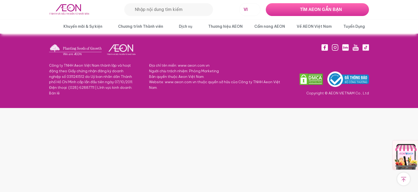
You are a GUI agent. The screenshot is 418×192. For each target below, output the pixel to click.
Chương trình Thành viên (140, 26)
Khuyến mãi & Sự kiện (82, 26)
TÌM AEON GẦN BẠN (321, 9)
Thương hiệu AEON (225, 26)
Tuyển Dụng (354, 26)
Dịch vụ (185, 26)
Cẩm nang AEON (269, 26)
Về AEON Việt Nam (314, 26)
